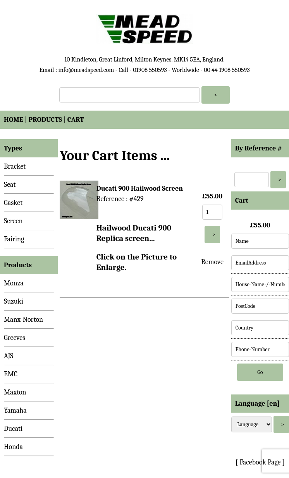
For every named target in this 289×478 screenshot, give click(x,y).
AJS (8, 356)
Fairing (14, 239)
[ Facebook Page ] (260, 462)
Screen (13, 221)
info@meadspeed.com (86, 70)
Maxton (15, 392)
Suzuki (13, 301)
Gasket (13, 203)
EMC (10, 374)
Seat (9, 185)
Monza (14, 283)
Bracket (15, 166)
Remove (212, 262)
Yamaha (15, 410)
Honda (13, 447)
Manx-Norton (23, 320)
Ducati (13, 429)
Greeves (14, 338)
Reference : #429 (120, 199)
